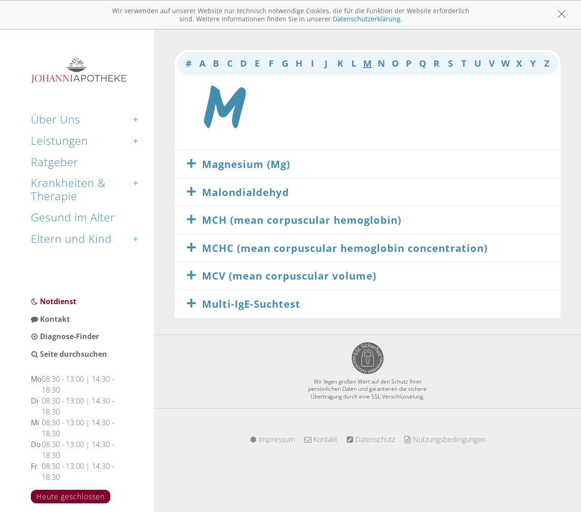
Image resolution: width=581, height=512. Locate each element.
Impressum (272, 439)
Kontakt (50, 319)
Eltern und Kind (71, 238)
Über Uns (55, 119)
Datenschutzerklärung (366, 19)
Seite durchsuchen (69, 354)
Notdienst (53, 301)
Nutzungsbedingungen (445, 439)
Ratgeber (54, 161)
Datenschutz (370, 439)
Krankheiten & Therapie (68, 189)
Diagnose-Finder (65, 336)
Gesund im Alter (73, 217)
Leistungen (59, 140)
